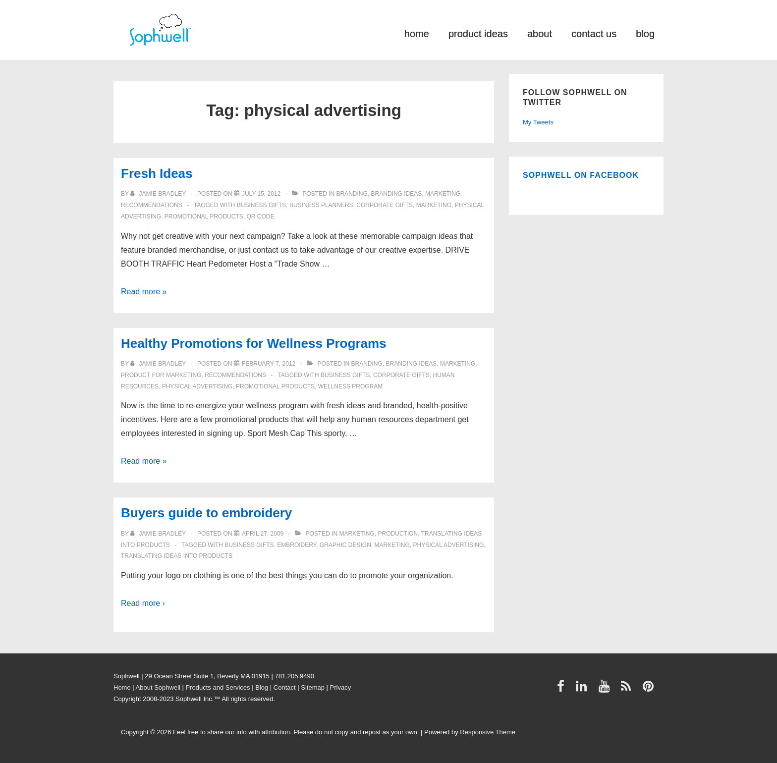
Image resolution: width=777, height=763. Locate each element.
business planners (321, 205)
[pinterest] (649, 689)
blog (645, 33)
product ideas (478, 33)
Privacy (340, 687)
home (416, 33)
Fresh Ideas (157, 173)
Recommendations (151, 205)
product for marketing (161, 375)
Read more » (144, 291)
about (539, 33)
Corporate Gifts (384, 205)
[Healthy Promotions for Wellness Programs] (268, 363)
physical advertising (197, 386)
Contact (285, 687)
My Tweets (538, 122)
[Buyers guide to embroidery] (262, 533)
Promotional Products (204, 216)
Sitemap (313, 687)
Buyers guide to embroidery (206, 512)
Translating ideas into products (176, 555)
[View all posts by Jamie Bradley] (158, 193)
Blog (261, 687)
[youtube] (606, 689)
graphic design (345, 545)
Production (398, 533)
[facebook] (563, 689)
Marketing (442, 193)
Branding (352, 193)
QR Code (260, 216)
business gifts (261, 205)
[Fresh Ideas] (261, 193)
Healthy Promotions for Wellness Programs (254, 343)
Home (122, 687)
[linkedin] (583, 689)
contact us (593, 33)
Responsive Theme (487, 732)
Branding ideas (396, 193)
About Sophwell (158, 687)
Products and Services (218, 687)
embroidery (296, 545)
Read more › (143, 603)
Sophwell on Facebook (581, 175)
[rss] (628, 689)
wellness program (350, 386)
